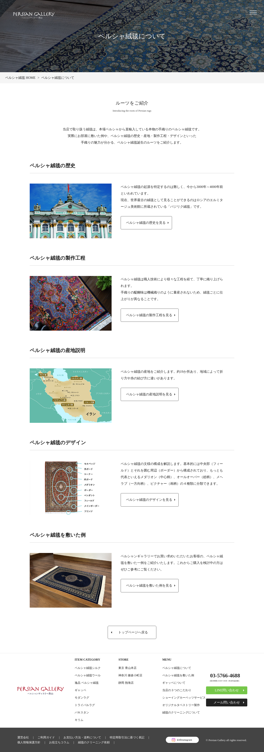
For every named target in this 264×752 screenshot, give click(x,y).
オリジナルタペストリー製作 (181, 705)
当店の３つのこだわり (176, 690)
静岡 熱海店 (126, 682)
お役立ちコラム (59, 742)
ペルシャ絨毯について (176, 667)
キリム (79, 719)
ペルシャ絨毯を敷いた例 (178, 675)
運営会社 (23, 737)
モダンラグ (82, 697)
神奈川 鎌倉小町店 (130, 675)
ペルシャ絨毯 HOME (20, 77)
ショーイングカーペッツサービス (184, 697)
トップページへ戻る (133, 632)
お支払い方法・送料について (82, 737)
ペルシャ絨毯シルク (88, 667)
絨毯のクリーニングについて (181, 712)
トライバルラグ (85, 705)
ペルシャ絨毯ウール (88, 675)
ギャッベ (80, 690)
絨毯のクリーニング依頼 (94, 742)
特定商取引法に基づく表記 (127, 737)
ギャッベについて (173, 682)
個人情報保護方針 (28, 742)
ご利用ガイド (46, 737)
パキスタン (82, 712)
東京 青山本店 (127, 667)
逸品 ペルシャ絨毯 (87, 682)
